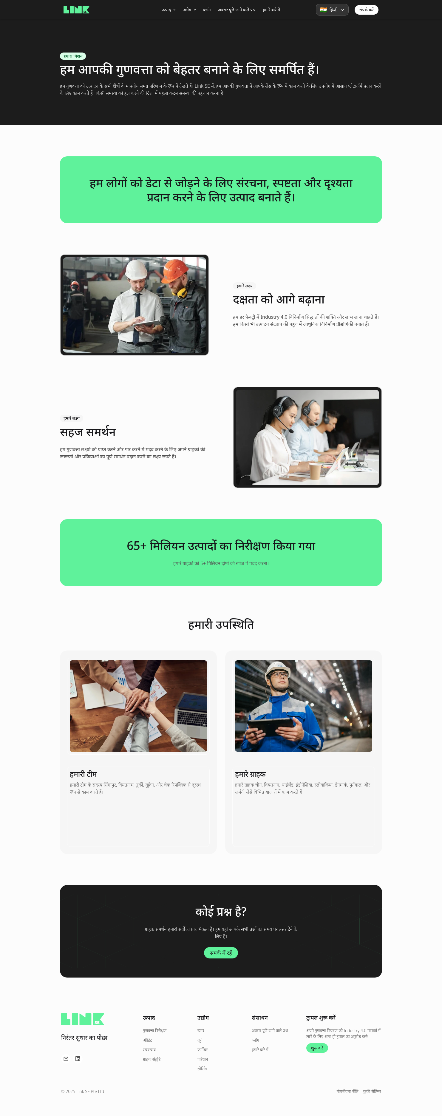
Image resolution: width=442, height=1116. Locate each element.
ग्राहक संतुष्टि (152, 1059)
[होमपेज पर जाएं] (76, 9)
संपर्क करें (366, 10)
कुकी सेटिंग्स (372, 1091)
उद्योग (189, 10)
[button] (332, 10)
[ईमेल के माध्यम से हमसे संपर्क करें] (66, 1058)
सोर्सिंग (202, 1069)
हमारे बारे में (271, 10)
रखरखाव (149, 1049)
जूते (200, 1040)
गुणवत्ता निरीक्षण (154, 1030)
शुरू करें (317, 1048)
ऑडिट (147, 1040)
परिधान (202, 1059)
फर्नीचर (202, 1049)
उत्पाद (169, 10)
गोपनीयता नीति (347, 1091)
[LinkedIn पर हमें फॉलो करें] (78, 1058)
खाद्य (200, 1030)
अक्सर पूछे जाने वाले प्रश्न (237, 10)
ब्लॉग (207, 10)
